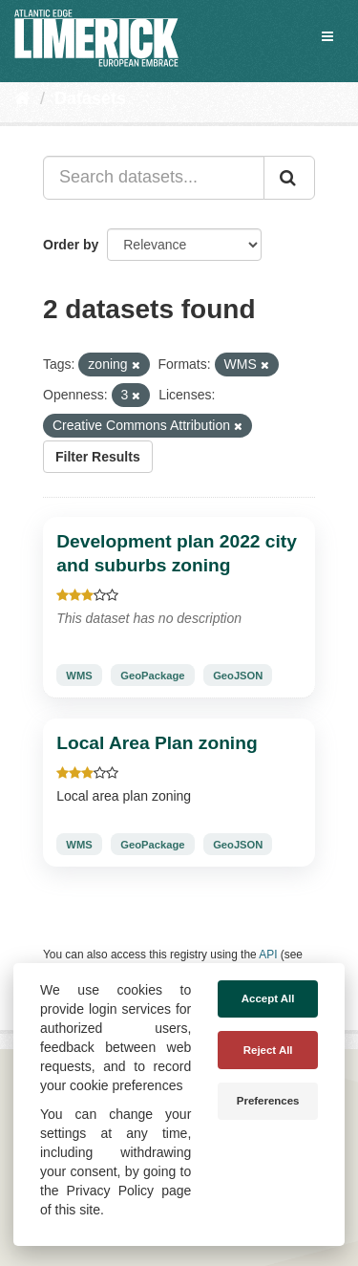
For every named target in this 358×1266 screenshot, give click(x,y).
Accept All (268, 998)
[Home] (22, 98)
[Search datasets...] (153, 178)
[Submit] (289, 178)
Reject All (268, 1050)
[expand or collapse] (327, 36)
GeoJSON (238, 675)
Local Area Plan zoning (156, 743)
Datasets (90, 98)
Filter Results (97, 456)
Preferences (268, 1100)
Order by (70, 244)
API (268, 954)
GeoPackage (152, 675)
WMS (79, 675)
